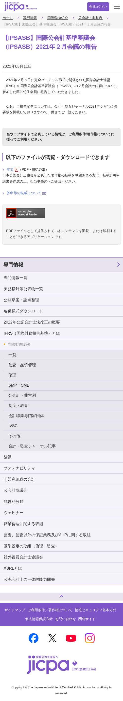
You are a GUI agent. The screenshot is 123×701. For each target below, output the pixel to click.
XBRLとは (13, 568)
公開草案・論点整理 (21, 300)
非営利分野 (13, 501)
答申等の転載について (26, 193)
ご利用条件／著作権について (50, 610)
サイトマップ (14, 610)
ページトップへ (8, 594)
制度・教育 (18, 405)
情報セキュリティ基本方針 (95, 610)
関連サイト (87, 619)
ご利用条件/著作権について (90, 134)
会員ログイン (98, 6)
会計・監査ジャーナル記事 (32, 446)
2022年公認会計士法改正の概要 (32, 322)
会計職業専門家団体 (26, 416)
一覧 (12, 355)
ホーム (7, 18)
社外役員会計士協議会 (23, 557)
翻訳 (8, 457)
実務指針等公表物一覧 (23, 289)
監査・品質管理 (22, 365)
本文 (12, 169)
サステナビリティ (19, 468)
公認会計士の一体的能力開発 (29, 579)
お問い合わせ (65, 619)
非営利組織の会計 (19, 479)
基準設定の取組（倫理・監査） (31, 546)
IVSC (13, 426)
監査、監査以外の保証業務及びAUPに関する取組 (47, 535)
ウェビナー (13, 513)
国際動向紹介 (57, 18)
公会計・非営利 (90, 18)
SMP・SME (18, 385)
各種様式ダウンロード (23, 311)
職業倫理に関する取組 (23, 524)
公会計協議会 (15, 490)
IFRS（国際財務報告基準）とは (32, 333)
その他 (14, 436)
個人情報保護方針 (39, 619)
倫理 (12, 375)
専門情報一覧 (15, 278)
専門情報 (30, 18)
